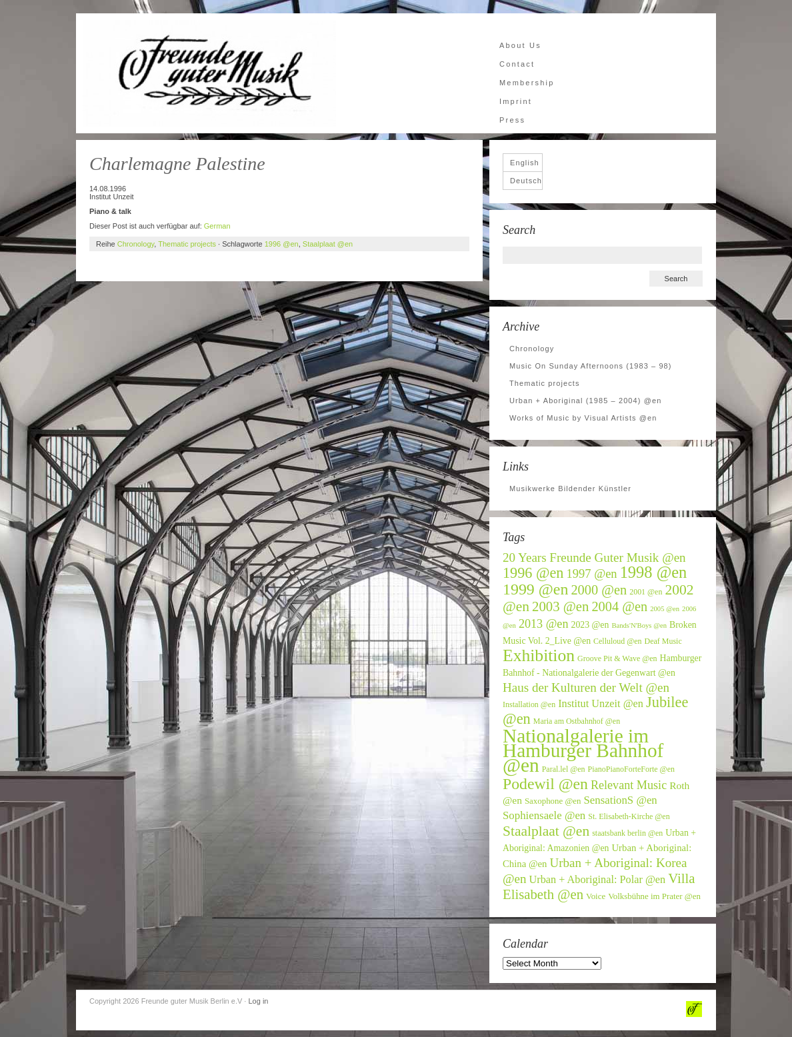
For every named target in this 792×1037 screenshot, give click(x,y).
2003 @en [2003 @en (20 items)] (560, 606)
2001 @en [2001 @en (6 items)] (645, 591)
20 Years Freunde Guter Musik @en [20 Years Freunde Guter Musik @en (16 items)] (594, 557)
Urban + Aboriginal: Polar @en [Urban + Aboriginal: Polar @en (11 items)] (597, 880)
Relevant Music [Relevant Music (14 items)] (629, 785)
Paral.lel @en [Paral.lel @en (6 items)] (563, 769)
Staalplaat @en (328, 244)
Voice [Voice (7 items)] (595, 896)
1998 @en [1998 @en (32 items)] (653, 572)
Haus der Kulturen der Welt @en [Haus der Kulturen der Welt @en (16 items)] (586, 687)
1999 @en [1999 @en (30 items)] (535, 589)
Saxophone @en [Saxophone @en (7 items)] (553, 801)
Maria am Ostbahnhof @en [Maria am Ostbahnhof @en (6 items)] (576, 721)
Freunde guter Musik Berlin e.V (209, 73)
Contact (517, 64)
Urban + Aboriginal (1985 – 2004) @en (585, 401)
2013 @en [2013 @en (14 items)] (544, 623)
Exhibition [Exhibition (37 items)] (539, 655)
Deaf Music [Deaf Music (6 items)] (663, 641)
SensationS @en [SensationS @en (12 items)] (620, 800)
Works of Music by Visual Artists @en (583, 418)
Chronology (135, 244)
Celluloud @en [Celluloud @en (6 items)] (617, 641)
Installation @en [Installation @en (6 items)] (529, 704)
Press (512, 120)
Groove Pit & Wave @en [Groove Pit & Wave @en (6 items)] (617, 658)
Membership (527, 83)
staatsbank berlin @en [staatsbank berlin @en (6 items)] (627, 833)
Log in (258, 1001)
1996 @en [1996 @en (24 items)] (533, 572)
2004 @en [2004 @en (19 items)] (619, 606)
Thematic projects (187, 244)
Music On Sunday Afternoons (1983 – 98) (590, 366)
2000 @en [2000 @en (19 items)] (599, 589)
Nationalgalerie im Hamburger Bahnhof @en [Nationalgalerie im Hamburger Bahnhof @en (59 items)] (583, 750)
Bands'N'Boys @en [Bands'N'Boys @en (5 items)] (639, 625)
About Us (520, 45)
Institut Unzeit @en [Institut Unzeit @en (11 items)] (600, 704)
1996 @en (282, 244)
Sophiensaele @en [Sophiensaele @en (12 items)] (544, 815)
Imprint (515, 101)
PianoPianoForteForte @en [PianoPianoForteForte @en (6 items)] (631, 769)
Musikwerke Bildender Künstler (570, 489)
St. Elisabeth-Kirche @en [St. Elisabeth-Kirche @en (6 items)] (628, 816)
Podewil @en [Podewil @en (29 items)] (545, 783)
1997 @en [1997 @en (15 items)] (592, 573)
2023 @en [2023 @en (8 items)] (590, 625)
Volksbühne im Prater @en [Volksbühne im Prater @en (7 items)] (654, 896)
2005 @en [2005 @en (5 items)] (664, 608)
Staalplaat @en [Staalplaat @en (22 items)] (546, 831)
